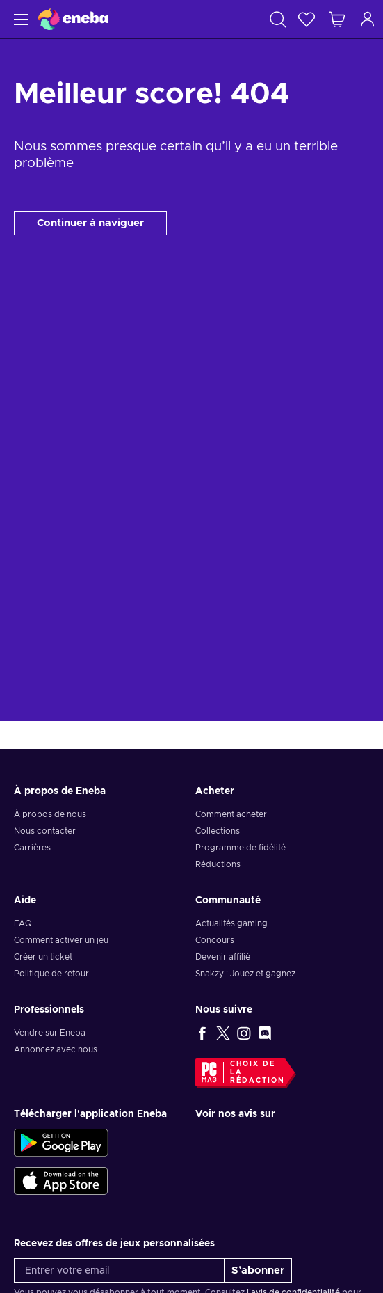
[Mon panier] (337, 19)
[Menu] (19, 19)
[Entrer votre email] (119, 1270)
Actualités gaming (231, 923)
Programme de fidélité (240, 847)
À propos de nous (50, 814)
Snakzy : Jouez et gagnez (245, 973)
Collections (217, 831)
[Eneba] (73, 19)
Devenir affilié (222, 957)
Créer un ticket (43, 957)
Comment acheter (231, 814)
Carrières (32, 847)
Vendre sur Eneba (49, 1033)
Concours (214, 940)
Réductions (218, 864)
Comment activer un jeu (61, 940)
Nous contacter (45, 831)
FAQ (23, 923)
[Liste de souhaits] (306, 19)
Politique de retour (51, 973)
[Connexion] (367, 19)
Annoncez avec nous (55, 1049)
